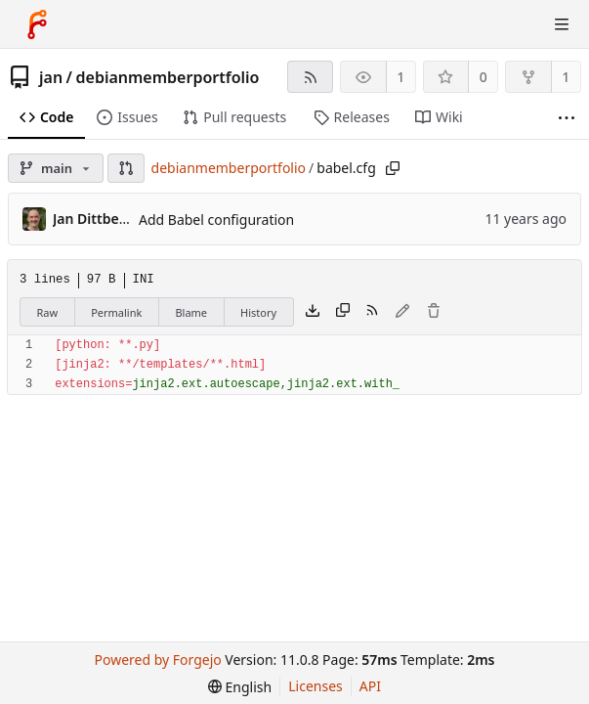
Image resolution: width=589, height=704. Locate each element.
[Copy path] (392, 168)
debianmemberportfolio (168, 77)
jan (51, 77)
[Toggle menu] (561, 24)
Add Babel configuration (216, 219)
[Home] (37, 24)
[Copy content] (343, 312)
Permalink (116, 312)
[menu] (240, 687)
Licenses (315, 686)
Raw (48, 312)
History (258, 312)
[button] (126, 168)
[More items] (566, 118)
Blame (191, 312)
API (370, 686)
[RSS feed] (310, 77)
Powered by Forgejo (158, 659)
